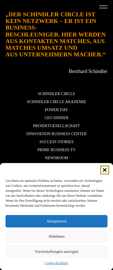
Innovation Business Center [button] (56, 134)
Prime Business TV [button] (56, 150)
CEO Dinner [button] (57, 118)
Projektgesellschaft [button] (56, 126)
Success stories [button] (56, 142)
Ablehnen (56, 236)
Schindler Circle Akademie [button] (56, 101)
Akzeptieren (56, 221)
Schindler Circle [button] (56, 93)
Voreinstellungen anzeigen (56, 251)
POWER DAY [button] (56, 110)
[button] (104, 170)
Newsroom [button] (56, 158)
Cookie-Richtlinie (56, 263)
